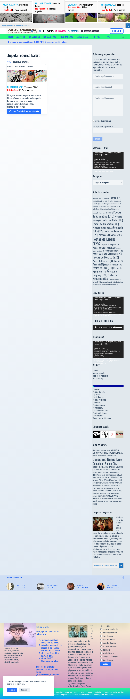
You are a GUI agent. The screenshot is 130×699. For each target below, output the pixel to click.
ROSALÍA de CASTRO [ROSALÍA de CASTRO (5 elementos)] (98, 501)
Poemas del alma (99, 391)
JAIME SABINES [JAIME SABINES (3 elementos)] (114, 475)
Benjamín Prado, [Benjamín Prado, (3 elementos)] (98, 198)
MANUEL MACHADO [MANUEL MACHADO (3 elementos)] (114, 488)
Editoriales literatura (108, 639)
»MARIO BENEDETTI (82, 586)
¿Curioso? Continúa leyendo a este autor (24, 112)
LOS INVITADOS (67, 36)
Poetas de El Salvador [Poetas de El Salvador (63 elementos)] (111, 235)
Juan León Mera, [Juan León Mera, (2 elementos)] (104, 204)
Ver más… (89, 686)
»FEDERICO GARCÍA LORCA (114, 586)
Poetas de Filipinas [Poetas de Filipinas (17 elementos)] (110, 244)
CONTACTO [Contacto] (116, 30)
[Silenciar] (114, 327)
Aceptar (12, 689)
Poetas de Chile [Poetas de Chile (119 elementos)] (112, 220)
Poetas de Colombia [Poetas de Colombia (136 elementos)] (106, 224)
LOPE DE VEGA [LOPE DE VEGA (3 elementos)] (107, 486)
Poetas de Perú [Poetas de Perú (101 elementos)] (103, 268)
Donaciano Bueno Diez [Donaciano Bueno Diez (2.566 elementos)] (107, 459)
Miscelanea (105, 649)
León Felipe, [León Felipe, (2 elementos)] (114, 206)
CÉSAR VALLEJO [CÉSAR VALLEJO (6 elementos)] (111, 455)
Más (110, 36)
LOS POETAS (20, 36)
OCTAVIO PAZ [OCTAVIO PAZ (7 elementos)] (112, 496)
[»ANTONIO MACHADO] (10, 586)
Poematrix (96, 389)
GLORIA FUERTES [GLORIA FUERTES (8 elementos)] (103, 472)
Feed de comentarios (100, 375)
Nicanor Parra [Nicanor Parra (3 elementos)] (103, 493)
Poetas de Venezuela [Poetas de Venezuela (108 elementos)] (105, 277)
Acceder (96, 370)
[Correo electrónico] (90, 31)
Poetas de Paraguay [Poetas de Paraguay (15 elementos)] (113, 264)
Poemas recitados (99, 399)
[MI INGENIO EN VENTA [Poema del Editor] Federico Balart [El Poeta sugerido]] (27, 76)
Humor (17, 66)
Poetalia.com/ (98, 407)
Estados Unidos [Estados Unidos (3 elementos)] (97, 201)
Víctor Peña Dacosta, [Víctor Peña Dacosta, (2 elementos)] (112, 284)
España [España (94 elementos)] (115, 198)
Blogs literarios (106, 636)
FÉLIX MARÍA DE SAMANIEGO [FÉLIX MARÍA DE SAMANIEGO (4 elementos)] (108, 470)
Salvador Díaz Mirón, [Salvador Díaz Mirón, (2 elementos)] (100, 284)
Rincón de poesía (99, 405)
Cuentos (10, 66)
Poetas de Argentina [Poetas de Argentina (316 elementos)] (107, 214)
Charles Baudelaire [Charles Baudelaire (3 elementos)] (102, 456)
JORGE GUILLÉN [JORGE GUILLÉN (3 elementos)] (100, 478)
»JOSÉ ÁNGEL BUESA (53, 586)
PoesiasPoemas (98, 397)
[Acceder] (123, 37)
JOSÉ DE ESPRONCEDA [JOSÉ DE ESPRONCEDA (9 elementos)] (105, 480)
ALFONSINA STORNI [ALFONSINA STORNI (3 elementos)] (105, 450)
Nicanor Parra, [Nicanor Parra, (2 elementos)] (103, 213)
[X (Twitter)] (48, 31)
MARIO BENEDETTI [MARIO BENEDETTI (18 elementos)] (99, 490)
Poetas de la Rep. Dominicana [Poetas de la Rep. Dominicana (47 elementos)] (107, 253)
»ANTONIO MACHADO (21, 586)
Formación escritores (108, 646)
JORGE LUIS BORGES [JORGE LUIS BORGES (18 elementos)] (112, 477)
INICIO (10, 36)
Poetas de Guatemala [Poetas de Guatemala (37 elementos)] (104, 247)
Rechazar (24, 689)
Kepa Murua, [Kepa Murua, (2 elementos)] (96, 206)
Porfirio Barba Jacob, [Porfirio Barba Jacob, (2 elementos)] (114, 279)
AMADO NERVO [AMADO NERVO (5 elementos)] (115, 450)
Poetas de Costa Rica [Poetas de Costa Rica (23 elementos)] (102, 227)
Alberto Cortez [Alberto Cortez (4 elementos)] (96, 450)
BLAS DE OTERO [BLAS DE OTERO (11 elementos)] (114, 452)
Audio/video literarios (108, 632)
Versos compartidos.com (102, 418)
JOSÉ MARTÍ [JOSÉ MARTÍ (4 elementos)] (115, 480)
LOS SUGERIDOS (51, 36)
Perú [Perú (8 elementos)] (110, 212)
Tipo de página (105, 625)
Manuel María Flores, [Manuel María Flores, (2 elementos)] (107, 209)
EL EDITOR (98, 36)
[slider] (105, 327)
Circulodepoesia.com (100, 410)
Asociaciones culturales (109, 629)
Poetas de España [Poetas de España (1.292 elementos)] (104, 241)
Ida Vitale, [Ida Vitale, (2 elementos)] (106, 201)
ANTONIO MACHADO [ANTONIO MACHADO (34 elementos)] (100, 452)
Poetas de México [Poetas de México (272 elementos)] (106, 257)
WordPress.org (98, 378)
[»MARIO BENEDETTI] (71, 586)
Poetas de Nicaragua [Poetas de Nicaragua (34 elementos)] (103, 261)
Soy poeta (96, 394)
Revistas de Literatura (109, 656)
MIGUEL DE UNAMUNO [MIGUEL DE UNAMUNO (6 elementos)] (111, 490)
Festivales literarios (108, 643)
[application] (108, 160)
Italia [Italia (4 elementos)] (112, 201)
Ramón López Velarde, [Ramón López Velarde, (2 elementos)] (106, 282)
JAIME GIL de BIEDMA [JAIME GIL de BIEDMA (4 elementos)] (104, 475)
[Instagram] (60, 31)
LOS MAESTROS (34, 36)
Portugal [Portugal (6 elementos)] (96, 282)
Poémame (96, 402)
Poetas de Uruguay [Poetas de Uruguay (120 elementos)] (105, 273)
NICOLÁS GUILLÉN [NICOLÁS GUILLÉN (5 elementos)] (103, 496)
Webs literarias (106, 660)
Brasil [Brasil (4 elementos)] (106, 198)
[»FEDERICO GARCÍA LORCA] (101, 586)
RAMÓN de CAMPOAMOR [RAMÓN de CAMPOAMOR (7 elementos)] (114, 498)
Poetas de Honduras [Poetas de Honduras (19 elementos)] (113, 250)
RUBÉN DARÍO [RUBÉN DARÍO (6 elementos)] (108, 501)
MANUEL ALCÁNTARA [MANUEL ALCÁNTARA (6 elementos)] (103, 488)
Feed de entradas (99, 373)
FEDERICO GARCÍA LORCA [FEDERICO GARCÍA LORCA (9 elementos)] (100, 467)
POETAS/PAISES (83, 36)
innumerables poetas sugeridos (108, 554)
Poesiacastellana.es (100, 412)
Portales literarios (107, 653)
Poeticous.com (98, 415)
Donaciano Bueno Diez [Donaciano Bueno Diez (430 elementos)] (105, 463)
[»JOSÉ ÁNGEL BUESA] (40, 586)
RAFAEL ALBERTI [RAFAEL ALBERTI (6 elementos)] (102, 498)
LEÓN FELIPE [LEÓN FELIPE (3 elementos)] (100, 486)
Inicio (8, 61)
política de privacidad (103, 120)
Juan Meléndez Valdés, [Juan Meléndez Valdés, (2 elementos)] (115, 204)
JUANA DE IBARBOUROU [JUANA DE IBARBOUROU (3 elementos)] (108, 483)
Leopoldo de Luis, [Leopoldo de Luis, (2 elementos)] (105, 206)
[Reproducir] (96, 327)
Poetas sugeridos (27, 66)
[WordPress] (73, 31)
